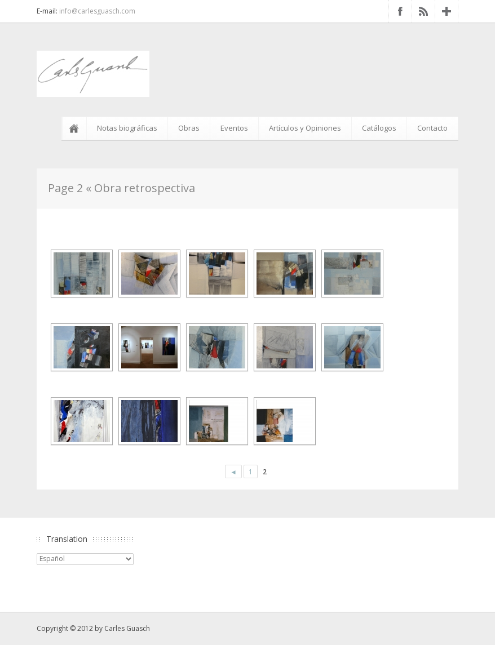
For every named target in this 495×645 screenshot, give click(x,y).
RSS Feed (423, 11)
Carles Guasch (127, 628)
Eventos (234, 128)
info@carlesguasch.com (97, 11)
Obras (189, 128)
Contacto (432, 128)
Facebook (400, 11)
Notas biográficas (127, 128)
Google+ (446, 11)
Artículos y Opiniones (305, 128)
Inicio (76, 128)
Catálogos (379, 128)
